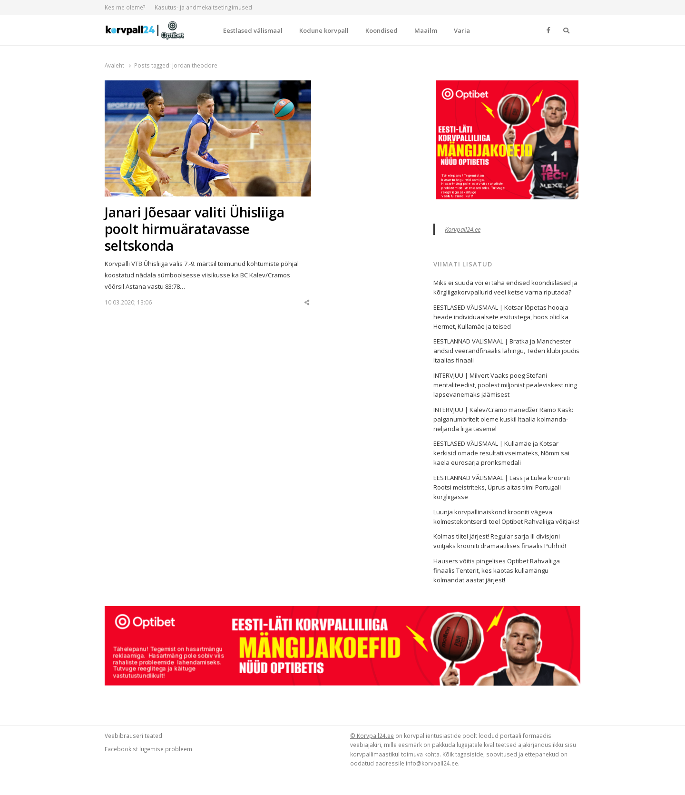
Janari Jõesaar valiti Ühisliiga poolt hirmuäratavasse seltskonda (194, 229)
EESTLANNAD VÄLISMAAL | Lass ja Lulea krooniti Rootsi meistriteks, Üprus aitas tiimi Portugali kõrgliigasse (501, 487)
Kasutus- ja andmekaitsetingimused (203, 7)
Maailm (425, 30)
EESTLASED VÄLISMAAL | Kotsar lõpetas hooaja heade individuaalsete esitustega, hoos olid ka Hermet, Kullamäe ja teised (500, 317)
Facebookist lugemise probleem (148, 749)
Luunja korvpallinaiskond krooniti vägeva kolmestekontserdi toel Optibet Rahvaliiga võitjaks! (506, 517)
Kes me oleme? (125, 7)
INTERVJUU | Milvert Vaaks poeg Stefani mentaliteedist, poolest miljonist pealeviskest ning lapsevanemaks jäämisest (505, 385)
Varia (462, 30)
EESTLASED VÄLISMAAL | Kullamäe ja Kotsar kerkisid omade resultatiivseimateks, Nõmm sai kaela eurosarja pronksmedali (501, 453)
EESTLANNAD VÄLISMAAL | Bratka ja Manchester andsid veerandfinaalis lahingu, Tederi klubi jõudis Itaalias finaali (506, 350)
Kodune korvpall (324, 30)
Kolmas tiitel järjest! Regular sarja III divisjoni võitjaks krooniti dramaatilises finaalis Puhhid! (499, 541)
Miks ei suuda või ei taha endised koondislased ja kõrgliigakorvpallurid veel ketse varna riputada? (505, 287)
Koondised (381, 30)
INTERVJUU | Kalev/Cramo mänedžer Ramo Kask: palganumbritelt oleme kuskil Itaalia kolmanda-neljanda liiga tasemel (503, 419)
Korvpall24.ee (462, 229)
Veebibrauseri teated (133, 735)
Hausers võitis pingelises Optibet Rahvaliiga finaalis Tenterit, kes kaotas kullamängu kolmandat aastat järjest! (496, 570)
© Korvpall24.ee (372, 735)
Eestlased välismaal (253, 30)
